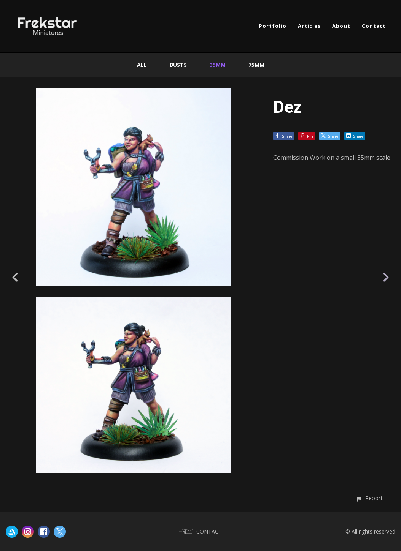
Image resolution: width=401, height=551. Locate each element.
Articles (309, 25)
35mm (218, 64)
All (142, 64)
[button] (369, 498)
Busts (178, 64)
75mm (256, 64)
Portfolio (272, 25)
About (341, 25)
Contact (374, 25)
